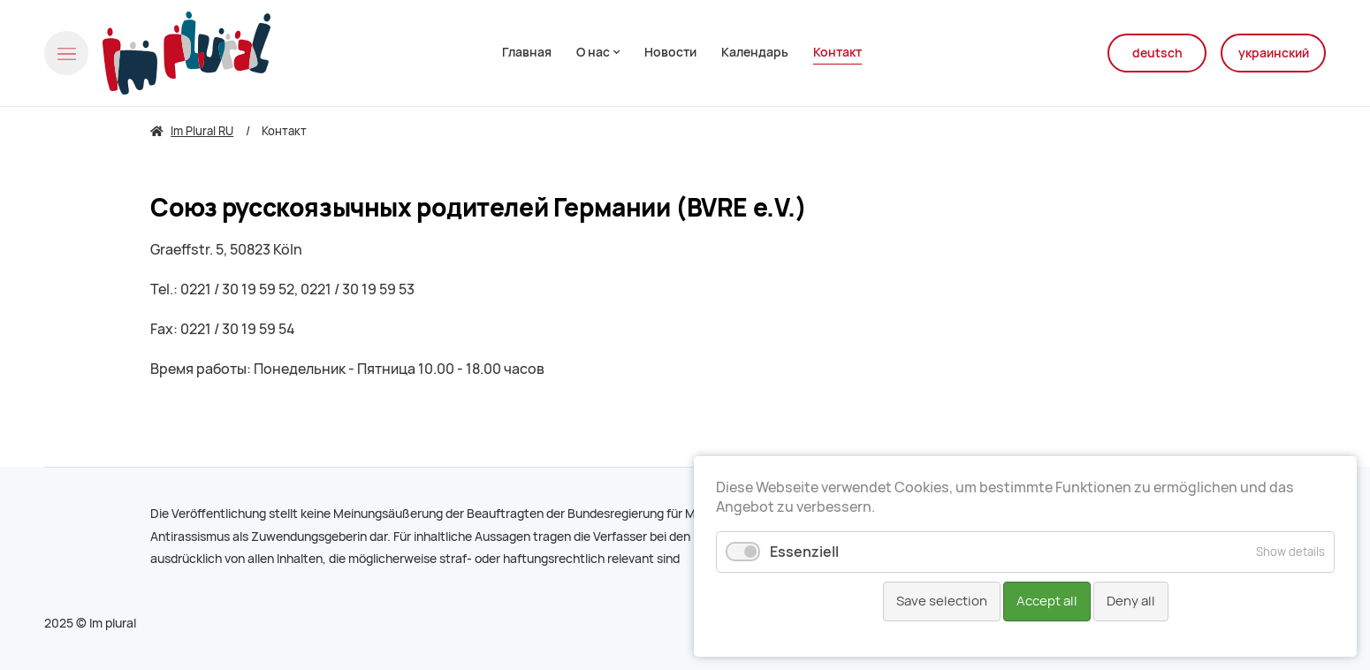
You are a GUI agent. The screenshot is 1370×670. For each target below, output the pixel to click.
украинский (1273, 53)
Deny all (1131, 601)
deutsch (1157, 53)
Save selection (941, 601)
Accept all (1046, 601)
